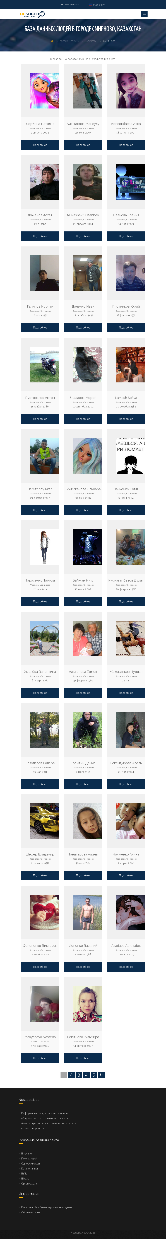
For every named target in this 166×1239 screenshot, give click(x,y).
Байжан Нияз (83, 580)
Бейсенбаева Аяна (126, 124)
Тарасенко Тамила (40, 580)
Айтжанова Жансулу (83, 124)
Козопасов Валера (40, 763)
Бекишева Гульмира (83, 1037)
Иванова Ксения (126, 215)
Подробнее (40, 145)
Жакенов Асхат (40, 215)
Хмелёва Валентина (40, 672)
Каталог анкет (29, 1168)
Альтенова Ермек (83, 672)
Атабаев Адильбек (126, 946)
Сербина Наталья (40, 124)
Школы (25, 1178)
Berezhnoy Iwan (40, 489)
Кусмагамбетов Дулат (126, 580)
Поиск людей (29, 1158)
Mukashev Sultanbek (83, 215)
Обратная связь (30, 1212)
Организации (29, 1183)
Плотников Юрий (126, 306)
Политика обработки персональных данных (47, 1207)
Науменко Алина (126, 854)
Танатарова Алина (83, 854)
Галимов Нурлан (40, 306)
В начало (26, 1153)
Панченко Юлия (126, 489)
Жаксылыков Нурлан (126, 672)
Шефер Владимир (40, 854)
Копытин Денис (83, 763)
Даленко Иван (83, 306)
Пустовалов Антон (40, 398)
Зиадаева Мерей (83, 398)
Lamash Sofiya (126, 398)
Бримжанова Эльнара (83, 489)
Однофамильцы (30, 1163)
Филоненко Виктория (40, 946)
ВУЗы (24, 1173)
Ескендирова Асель (126, 763)
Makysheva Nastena (40, 1037)
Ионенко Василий (83, 946)
